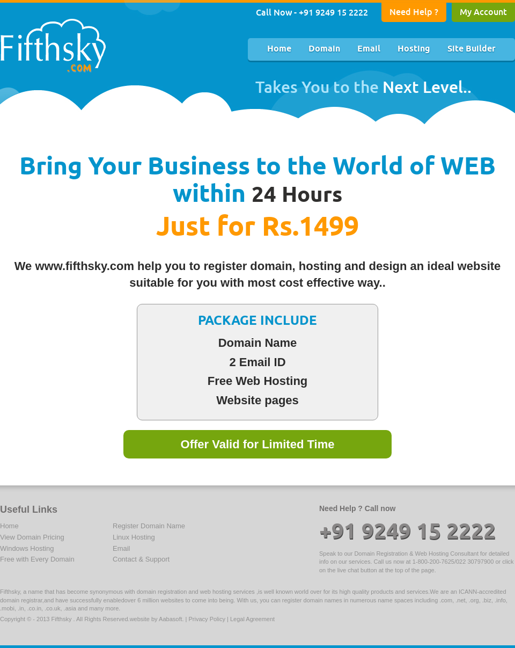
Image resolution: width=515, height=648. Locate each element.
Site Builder (471, 49)
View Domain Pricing (32, 537)
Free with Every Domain (37, 559)
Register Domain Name (149, 526)
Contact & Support (141, 559)
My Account (483, 12)
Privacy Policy (207, 619)
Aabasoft (170, 619)
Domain (324, 49)
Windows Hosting (27, 548)
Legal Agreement (252, 619)
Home (279, 49)
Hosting (414, 49)
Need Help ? (413, 12)
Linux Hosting (134, 537)
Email (368, 49)
